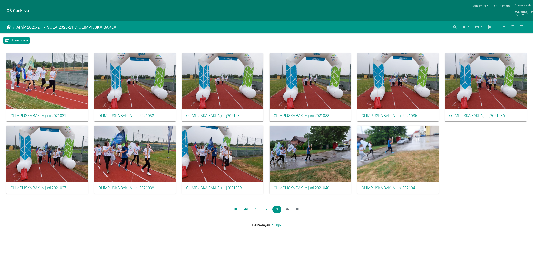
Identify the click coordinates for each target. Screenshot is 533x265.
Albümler (479, 6)
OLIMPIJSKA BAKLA (97, 27)
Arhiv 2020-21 (29, 27)
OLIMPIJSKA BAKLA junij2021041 (38, 260)
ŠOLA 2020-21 (60, 27)
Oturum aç (502, 6)
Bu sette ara (16, 40)
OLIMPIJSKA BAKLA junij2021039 (302, 188)
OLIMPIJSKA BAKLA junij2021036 (38, 188)
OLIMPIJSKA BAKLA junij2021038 (214, 188)
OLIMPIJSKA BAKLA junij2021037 (126, 188)
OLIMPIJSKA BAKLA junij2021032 (126, 116)
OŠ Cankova (17, 10)
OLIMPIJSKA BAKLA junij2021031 (38, 116)
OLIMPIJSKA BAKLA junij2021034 (214, 116)
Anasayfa (8, 27)
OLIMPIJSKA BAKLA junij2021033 (302, 116)
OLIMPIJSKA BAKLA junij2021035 (389, 116)
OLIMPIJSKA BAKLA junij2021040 (389, 188)
